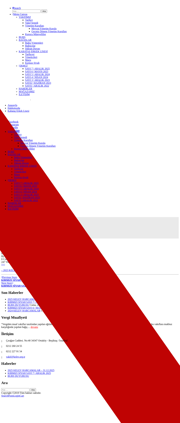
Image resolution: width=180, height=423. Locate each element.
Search (4, 395)
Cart (22, 395)
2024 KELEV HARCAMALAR (24, 310)
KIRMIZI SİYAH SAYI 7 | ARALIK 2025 (29, 302)
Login (17, 395)
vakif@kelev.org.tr (15, 356)
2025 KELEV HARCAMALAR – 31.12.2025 (31, 299)
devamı (34, 327)
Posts (11, 395)
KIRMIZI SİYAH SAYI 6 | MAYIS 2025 (28, 307)
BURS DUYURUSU (18, 305)
